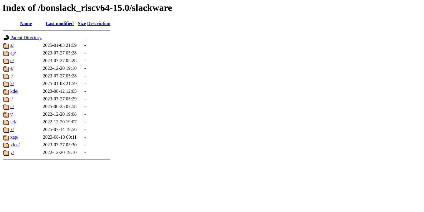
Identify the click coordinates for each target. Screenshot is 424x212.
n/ (12, 106)
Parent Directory (26, 37)
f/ (11, 75)
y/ (12, 152)
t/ (11, 114)
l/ (11, 98)
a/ (12, 45)
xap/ (14, 137)
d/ (12, 60)
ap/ (13, 52)
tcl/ (13, 121)
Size (82, 23)
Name (26, 23)
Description (98, 23)
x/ (12, 129)
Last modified (60, 23)
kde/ (14, 91)
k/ (12, 83)
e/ (12, 68)
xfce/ (15, 144)
